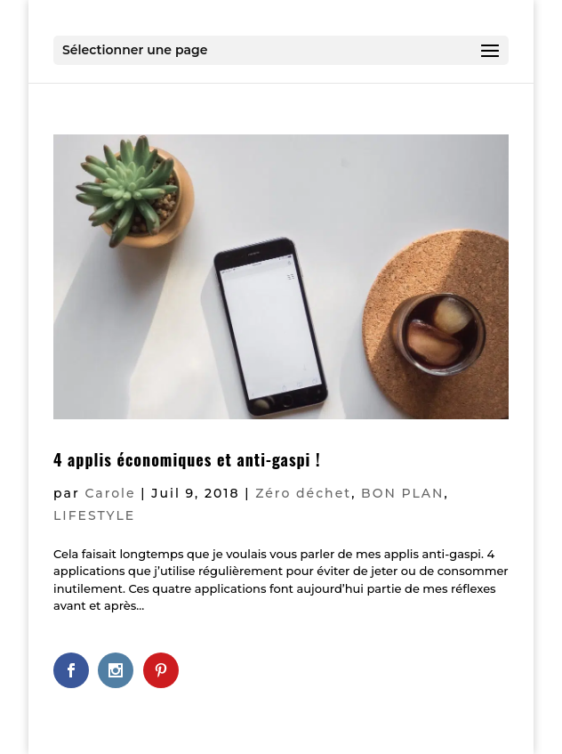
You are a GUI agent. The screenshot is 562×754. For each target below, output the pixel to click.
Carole (109, 493)
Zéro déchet (303, 493)
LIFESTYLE (94, 515)
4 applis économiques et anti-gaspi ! (187, 459)
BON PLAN (402, 493)
